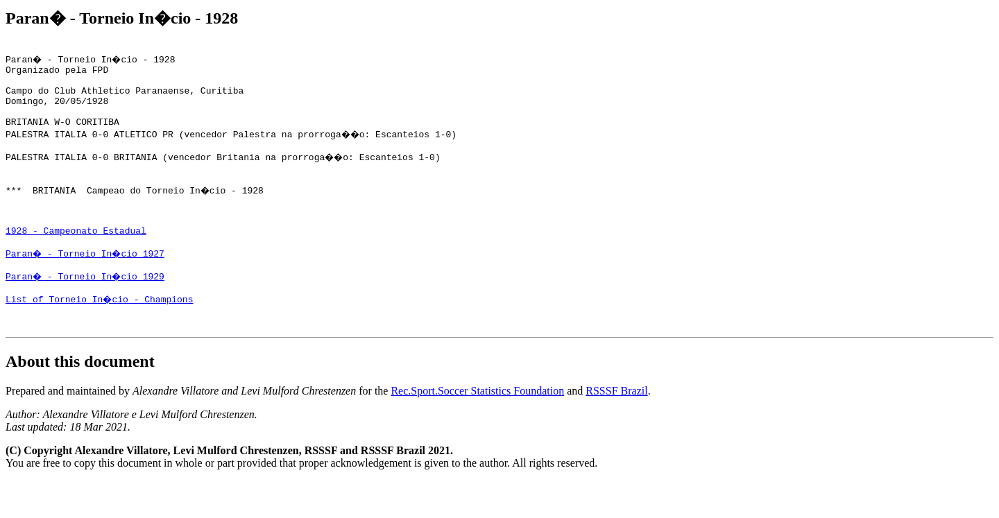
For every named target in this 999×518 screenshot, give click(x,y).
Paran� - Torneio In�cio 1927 (87, 282)
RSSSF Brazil (616, 428)
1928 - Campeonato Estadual (76, 257)
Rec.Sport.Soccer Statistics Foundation (477, 428)
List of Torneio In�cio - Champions (100, 332)
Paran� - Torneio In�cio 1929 (87, 307)
